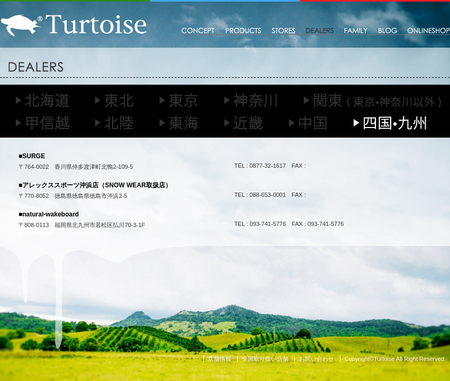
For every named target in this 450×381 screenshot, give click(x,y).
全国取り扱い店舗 (265, 359)
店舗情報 (219, 359)
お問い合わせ (316, 359)
